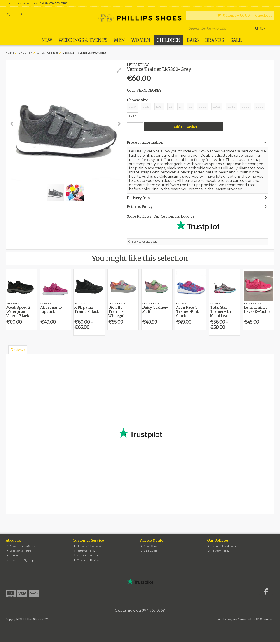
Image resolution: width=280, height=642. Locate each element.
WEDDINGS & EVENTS (83, 40)
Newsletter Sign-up (20, 560)
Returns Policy (84, 550)
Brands (214, 40)
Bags (193, 40)
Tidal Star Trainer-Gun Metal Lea (221, 311)
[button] (119, 70)
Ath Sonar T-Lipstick (51, 309)
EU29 (146, 106)
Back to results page (144, 241)
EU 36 (259, 106)
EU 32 (202, 106)
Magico (232, 619)
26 (190, 106)
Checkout (263, 15)
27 (180, 106)
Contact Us (15, 555)
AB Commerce (265, 619)
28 (170, 106)
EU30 (132, 106)
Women (140, 40)
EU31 (159, 106)
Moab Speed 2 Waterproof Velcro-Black (18, 311)
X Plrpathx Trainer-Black (86, 309)
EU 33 (216, 106)
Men (119, 40)
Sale (236, 40)
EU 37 (132, 115)
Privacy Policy (218, 550)
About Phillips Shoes (20, 546)
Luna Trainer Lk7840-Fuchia (257, 309)
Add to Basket (183, 127)
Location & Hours (26, 3)
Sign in (10, 14)
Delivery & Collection (88, 546)
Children (168, 40)
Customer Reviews (87, 560)
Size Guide (149, 550)
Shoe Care (149, 546)
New (46, 40)
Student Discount (86, 555)
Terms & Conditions (222, 546)
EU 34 (231, 106)
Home (9, 3)
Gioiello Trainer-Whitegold (117, 311)
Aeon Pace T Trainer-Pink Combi (187, 311)
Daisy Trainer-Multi (155, 309)
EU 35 (245, 106)
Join (21, 14)
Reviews (18, 350)
